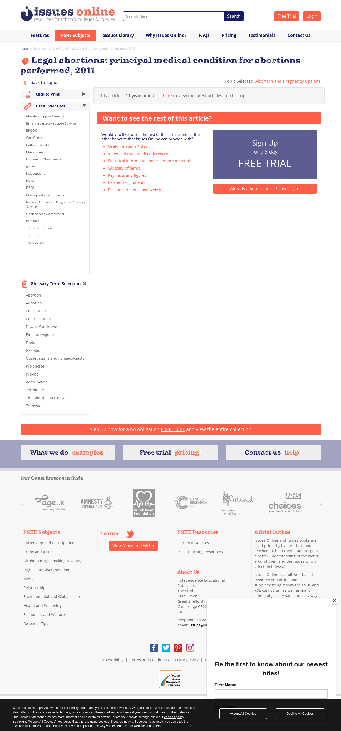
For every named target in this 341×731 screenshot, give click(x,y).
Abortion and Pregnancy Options (288, 81)
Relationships (35, 587)
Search (234, 16)
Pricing (229, 35)
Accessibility (112, 659)
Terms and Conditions (149, 659)
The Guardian (36, 242)
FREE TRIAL (173, 429)
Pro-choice (35, 366)
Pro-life (32, 374)
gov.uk (31, 166)
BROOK (31, 130)
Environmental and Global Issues (52, 596)
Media (28, 578)
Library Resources (193, 542)
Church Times (36, 152)
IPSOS (30, 187)
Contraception (38, 318)
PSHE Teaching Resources (200, 551)
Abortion (33, 295)
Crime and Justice (39, 551)
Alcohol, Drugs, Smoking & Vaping (52, 560)
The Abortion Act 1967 (45, 397)
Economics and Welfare (44, 614)
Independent (35, 173)
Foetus (31, 342)
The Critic (33, 235)
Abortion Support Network (45, 116)
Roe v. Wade (36, 381)
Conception (36, 310)
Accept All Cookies (243, 713)
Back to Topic (39, 82)
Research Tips (35, 623)
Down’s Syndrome (41, 326)
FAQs (204, 35)
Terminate (35, 389)
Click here (162, 95)
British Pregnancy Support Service (51, 123)
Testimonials (261, 35)
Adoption (34, 302)
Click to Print (55, 94)
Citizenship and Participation (49, 542)
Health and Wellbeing (42, 605)
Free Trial (287, 16)
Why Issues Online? (166, 35)
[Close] (334, 601)
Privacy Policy (187, 659)
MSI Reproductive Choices (45, 195)
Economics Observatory (43, 159)
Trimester (34, 405)
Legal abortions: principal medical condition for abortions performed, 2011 (84, 48)
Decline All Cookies (300, 713)
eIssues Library (118, 35)
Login (312, 16)
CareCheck (34, 137)
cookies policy (174, 717)
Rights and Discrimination (46, 569)
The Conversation (39, 228)
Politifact (32, 221)
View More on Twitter (133, 546)
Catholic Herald (37, 145)
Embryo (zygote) (40, 334)
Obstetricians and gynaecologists (55, 358)
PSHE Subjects (75, 35)
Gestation (34, 350)
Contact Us (299, 35)
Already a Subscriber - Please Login (264, 188)
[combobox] (174, 16)
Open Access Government (45, 213)
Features (40, 35)
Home (24, 48)
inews (30, 180)
